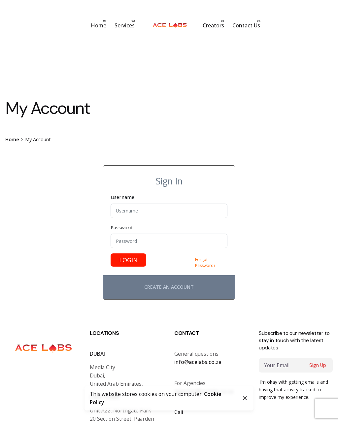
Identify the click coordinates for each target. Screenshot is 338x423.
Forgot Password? (205, 262)
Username (122, 197)
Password (121, 227)
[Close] (245, 398)
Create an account (169, 287)
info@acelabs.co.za (197, 362)
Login (128, 260)
